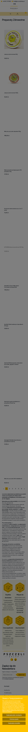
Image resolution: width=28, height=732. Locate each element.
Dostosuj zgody (14, 719)
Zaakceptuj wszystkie (14, 723)
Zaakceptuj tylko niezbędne (14, 715)
